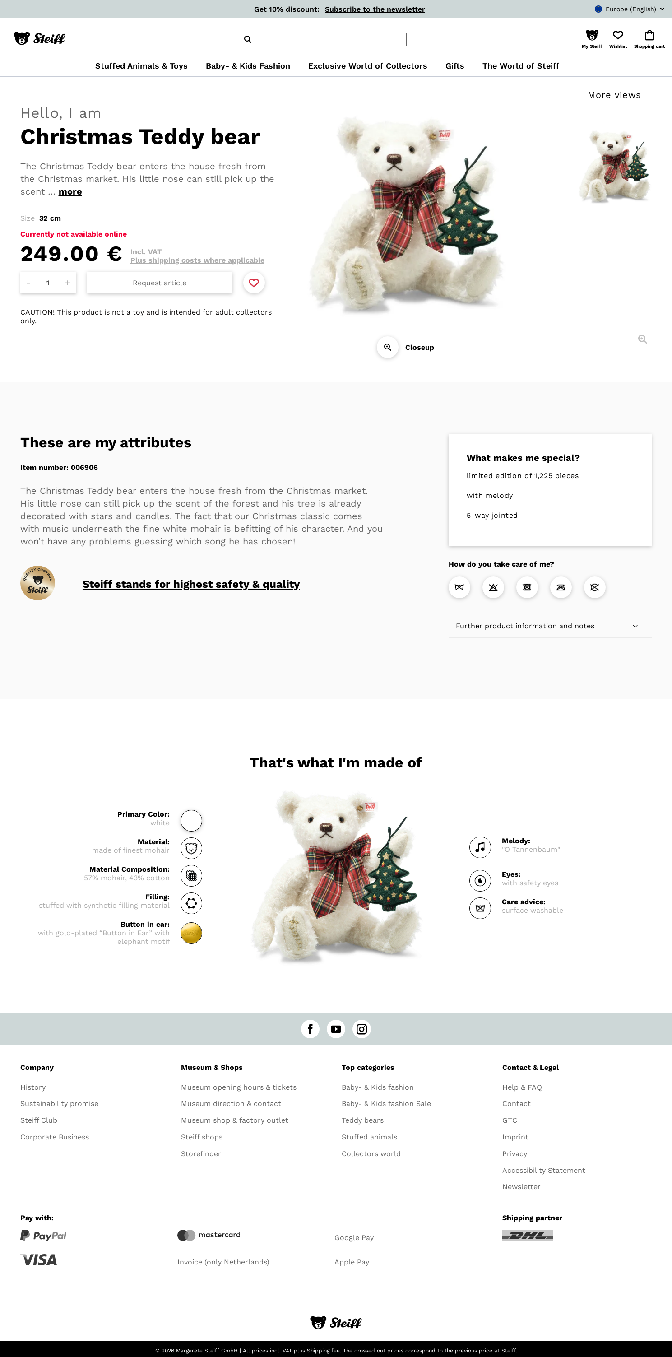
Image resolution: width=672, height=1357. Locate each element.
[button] (592, 39)
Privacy (514, 1153)
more (70, 191)
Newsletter (521, 1186)
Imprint (515, 1137)
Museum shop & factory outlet (234, 1120)
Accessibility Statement (543, 1170)
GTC (509, 1120)
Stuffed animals (369, 1137)
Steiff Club (38, 1120)
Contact (516, 1103)
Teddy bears (363, 1120)
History (33, 1087)
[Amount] (48, 282)
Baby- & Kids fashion (378, 1087)
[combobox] (616, 9)
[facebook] (310, 1029)
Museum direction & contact (231, 1103)
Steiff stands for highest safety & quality (191, 584)
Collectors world (371, 1153)
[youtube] (336, 1029)
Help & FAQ (522, 1087)
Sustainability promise (59, 1103)
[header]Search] (323, 39)
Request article (159, 283)
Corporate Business (54, 1137)
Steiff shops (201, 1137)
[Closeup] (387, 347)
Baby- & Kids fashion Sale (386, 1103)
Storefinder (201, 1153)
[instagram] (361, 1029)
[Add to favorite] (254, 282)
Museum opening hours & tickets (239, 1087)
